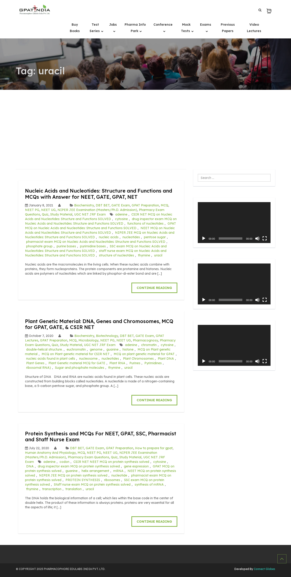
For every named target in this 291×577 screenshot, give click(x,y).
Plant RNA (117, 363)
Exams (205, 25)
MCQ (164, 205)
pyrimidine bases (93, 246)
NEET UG (48, 210)
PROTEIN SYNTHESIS (82, 480)
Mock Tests (186, 28)
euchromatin (76, 349)
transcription (51, 489)
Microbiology (88, 340)
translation (73, 489)
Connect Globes (264, 569)
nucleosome (88, 358)
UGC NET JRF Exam (90, 214)
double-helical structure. (44, 349)
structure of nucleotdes (116, 255)
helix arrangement (95, 471)
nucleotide (119, 475)
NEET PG (32, 210)
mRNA (118, 471)
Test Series (95, 28)
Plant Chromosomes (138, 358)
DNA (30, 466)
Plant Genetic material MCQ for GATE (76, 363)
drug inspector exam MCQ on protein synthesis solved (79, 466)
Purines (134, 363)
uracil (158, 255)
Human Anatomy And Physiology (50, 453)
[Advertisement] (145, 124)
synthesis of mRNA (149, 484)
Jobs (113, 25)
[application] (234, 222)
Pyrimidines (153, 363)
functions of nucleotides (145, 223)
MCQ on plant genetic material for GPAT (144, 354)
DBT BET (103, 205)
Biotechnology (107, 336)
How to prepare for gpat (154, 448)
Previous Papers (228, 28)
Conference (163, 25)
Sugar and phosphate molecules (79, 368)
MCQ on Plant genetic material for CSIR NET (76, 354)
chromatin (149, 345)
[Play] (203, 238)
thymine (144, 255)
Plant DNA (166, 358)
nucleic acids (108, 237)
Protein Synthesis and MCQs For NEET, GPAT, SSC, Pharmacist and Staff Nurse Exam (92, 436)
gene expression (136, 466)
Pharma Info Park (135, 28)
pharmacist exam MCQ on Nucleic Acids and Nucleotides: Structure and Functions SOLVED (95, 242)
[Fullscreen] (264, 238)
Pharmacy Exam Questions (88, 457)
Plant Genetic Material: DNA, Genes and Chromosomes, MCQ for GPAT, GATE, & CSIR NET (99, 324)
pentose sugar (155, 237)
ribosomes (112, 480)
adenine (121, 214)
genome (96, 349)
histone (128, 349)
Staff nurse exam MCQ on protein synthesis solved (92, 484)
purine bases (66, 246)
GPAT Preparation (145, 205)
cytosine (121, 219)
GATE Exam (120, 205)
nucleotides (131, 237)
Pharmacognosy (145, 340)
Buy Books (75, 28)
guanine (112, 349)
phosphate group (39, 246)
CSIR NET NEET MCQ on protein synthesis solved (111, 462)
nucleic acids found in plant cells (50, 358)
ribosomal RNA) (38, 368)
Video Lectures (254, 28)
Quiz (45, 214)
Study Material (61, 214)
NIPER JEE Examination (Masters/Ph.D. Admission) (97, 210)
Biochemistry (84, 205)
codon (64, 462)
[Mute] (257, 238)
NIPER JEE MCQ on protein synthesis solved (73, 475)
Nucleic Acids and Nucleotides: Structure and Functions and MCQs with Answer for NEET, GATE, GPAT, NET (100, 193)
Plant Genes (35, 363)
